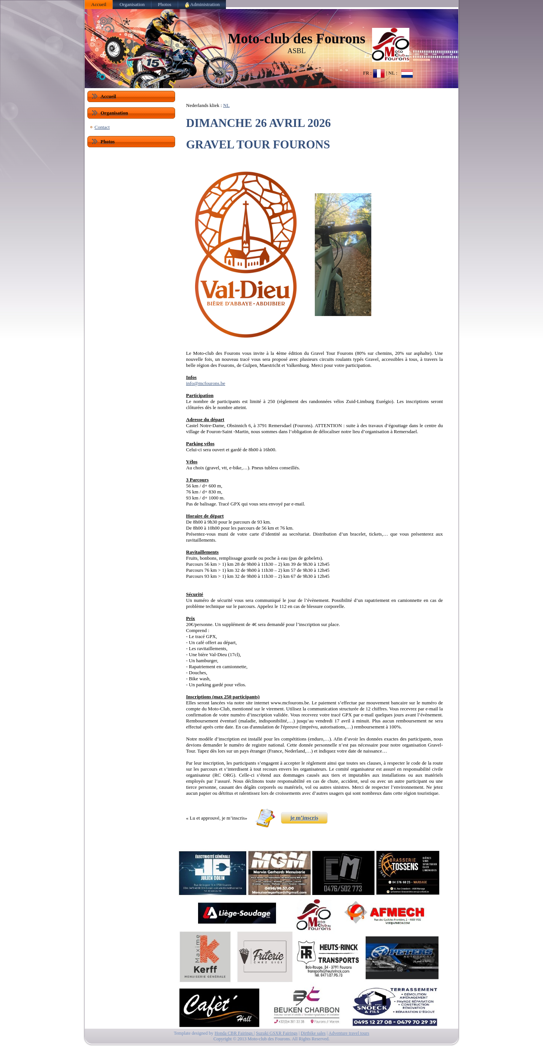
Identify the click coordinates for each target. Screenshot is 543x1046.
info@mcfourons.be (205, 383)
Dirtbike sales (312, 1033)
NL (226, 105)
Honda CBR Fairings (234, 1033)
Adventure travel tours (349, 1033)
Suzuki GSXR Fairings (276, 1033)
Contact (102, 127)
